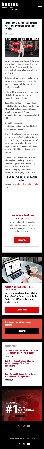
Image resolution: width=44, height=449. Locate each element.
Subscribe (21, 239)
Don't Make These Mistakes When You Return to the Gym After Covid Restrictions (19, 363)
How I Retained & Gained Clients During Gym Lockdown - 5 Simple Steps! (20, 375)
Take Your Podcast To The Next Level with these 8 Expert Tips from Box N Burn (21, 351)
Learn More (22, 309)
